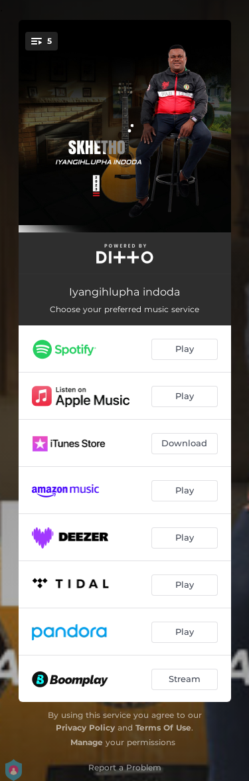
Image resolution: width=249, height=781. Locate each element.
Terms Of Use (163, 728)
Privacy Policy (85, 728)
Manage (86, 742)
